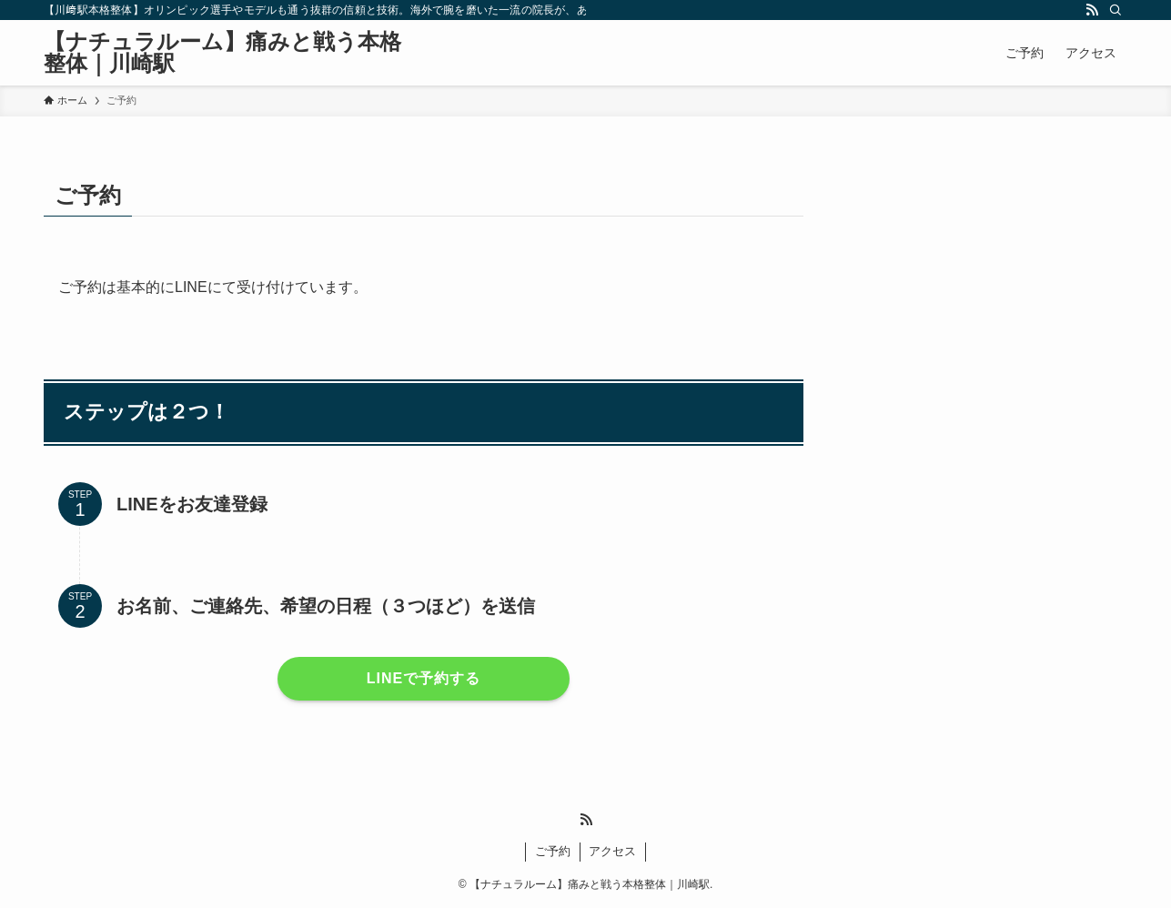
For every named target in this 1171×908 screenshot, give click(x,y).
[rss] (1092, 10)
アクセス (612, 851)
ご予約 (552, 851)
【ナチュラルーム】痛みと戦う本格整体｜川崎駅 (222, 53)
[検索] (1115, 10)
